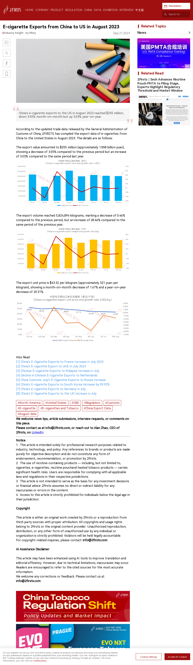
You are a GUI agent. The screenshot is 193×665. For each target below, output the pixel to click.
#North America (29, 403)
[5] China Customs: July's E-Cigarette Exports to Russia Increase (61, 380)
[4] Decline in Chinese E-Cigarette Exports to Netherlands (56, 375)
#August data (27, 414)
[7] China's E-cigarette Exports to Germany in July (51, 389)
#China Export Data (97, 408)
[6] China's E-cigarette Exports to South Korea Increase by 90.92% (63, 384)
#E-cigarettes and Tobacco (60, 408)
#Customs (112, 403)
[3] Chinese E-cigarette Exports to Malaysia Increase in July (57, 371)
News (141, 33)
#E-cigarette (26, 408)
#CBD (75, 403)
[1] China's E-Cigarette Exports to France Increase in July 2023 (59, 362)
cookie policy (40, 660)
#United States (56, 403)
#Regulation (92, 403)
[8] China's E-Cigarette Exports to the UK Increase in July (56, 393)
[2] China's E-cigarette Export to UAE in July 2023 (51, 366)
